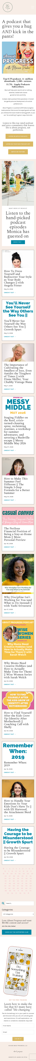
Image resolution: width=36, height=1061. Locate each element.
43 (18, 881)
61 (5, 888)
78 (20, 893)
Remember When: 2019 (15, 764)
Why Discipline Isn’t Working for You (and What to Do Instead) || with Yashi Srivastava (18, 601)
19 (7, 873)
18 (3, 873)
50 (18, 883)
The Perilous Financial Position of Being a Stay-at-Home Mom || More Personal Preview (18, 534)
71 (18, 891)
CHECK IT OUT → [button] (18, 242)
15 (23, 871)
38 (26, 878)
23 (24, 873)
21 (15, 873)
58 (22, 886)
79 (24, 893)
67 (30, 888)
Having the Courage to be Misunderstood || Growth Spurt (17, 850)
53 (30, 883)
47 (5, 883)
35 (14, 878)
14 (19, 871)
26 (6, 876)
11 (8, 871)
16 (27, 871)
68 (6, 891)
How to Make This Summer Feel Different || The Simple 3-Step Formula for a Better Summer (17, 485)
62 (9, 888)
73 (26, 891)
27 (10, 876)
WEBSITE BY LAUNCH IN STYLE (18, 1057)
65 (22, 888)
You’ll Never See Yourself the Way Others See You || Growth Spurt (15, 325)
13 (16, 871)
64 (18, 888)
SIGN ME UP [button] (18, 1039)
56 (14, 886)
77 (16, 893)
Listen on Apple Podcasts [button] (18, 136)
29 (18, 876)
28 (14, 876)
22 (19, 873)
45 (26, 881)
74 (30, 891)
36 (18, 878)
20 (11, 873)
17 (31, 871)
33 (5, 878)
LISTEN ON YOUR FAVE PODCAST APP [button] (18, 144)
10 (5, 871)
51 (22, 883)
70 (14, 891)
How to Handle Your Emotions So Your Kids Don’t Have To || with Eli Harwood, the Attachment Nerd (17, 806)
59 (26, 886)
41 (9, 881)
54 (5, 886)
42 (14, 881)
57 (18, 886)
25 (32, 873)
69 (10, 891)
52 (26, 883)
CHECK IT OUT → (10, 292)
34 (10, 878)
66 (26, 888)
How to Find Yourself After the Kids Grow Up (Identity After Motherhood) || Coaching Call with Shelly (18, 720)
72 (22, 891)
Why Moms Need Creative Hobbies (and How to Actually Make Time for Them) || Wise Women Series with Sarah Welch (18, 670)
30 (23, 876)
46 (30, 881)
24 (28, 873)
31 (26, 876)
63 (14, 888)
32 (30, 876)
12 (12, 871)
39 (31, 878)
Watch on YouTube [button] (18, 151)
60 (31, 886)
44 (22, 881)
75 (8, 893)
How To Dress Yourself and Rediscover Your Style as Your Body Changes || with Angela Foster (18, 278)
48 (10, 883)
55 (9, 886)
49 (14, 883)
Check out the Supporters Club (16, 932)
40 (6, 881)
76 (12, 893)
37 (22, 878)
